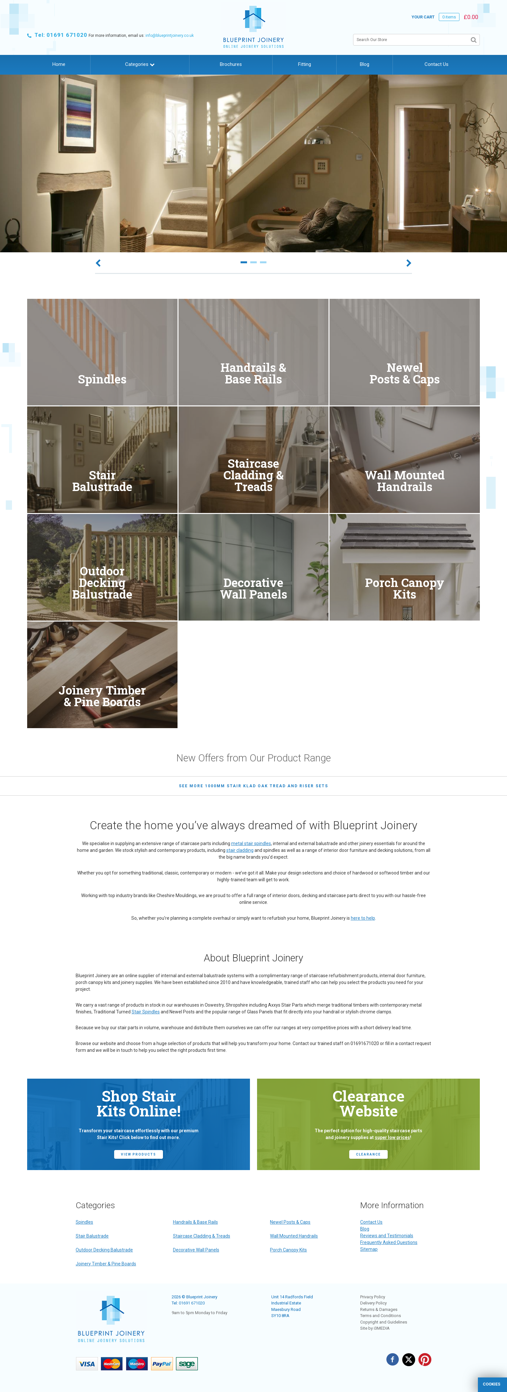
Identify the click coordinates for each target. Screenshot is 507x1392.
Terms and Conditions (380, 1315)
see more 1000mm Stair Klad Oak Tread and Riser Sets (253, 786)
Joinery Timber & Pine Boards (106, 1263)
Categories (140, 64)
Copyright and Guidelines (383, 1322)
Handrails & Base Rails (195, 1222)
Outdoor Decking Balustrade (104, 1249)
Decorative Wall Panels (196, 1249)
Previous (98, 263)
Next (409, 263)
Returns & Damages (378, 1309)
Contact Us (436, 64)
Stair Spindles (146, 1011)
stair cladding (239, 850)
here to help (363, 918)
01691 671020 (192, 1303)
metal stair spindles (251, 843)
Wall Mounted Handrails (294, 1236)
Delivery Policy (373, 1303)
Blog (364, 64)
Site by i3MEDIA (375, 1328)
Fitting (304, 64)
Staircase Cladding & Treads (201, 1236)
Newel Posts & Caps (290, 1222)
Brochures (231, 64)
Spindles (84, 1222)
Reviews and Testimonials (386, 1235)
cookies (491, 1384)
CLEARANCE (368, 1154)
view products (138, 1154)
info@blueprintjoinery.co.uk (170, 35)
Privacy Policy (372, 1296)
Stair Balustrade (92, 1236)
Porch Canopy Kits (288, 1249)
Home (58, 64)
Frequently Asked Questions (388, 1242)
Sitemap (369, 1249)
